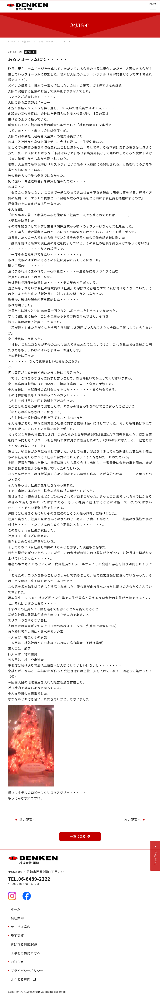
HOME (12, 41)
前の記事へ (27, 819)
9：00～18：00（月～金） (80, 881)
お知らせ (27, 41)
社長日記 (30, 52)
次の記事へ (132, 819)
